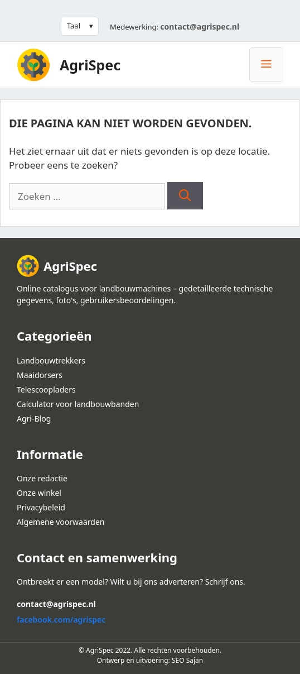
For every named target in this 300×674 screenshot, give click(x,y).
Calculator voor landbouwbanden (78, 404)
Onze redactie (42, 478)
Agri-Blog (34, 418)
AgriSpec (90, 64)
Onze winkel (39, 492)
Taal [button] (73, 26)
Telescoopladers (46, 389)
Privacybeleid (41, 507)
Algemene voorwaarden (60, 522)
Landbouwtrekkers (51, 360)
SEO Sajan (187, 660)
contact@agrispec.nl (199, 26)
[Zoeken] (184, 196)
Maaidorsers (39, 375)
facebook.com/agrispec (61, 619)
